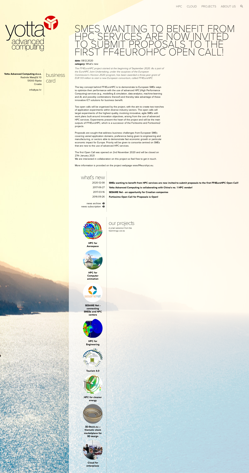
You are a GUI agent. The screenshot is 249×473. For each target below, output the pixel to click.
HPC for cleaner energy (93, 399)
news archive (94, 203)
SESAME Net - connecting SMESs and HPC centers (93, 310)
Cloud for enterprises (92, 464)
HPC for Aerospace (93, 245)
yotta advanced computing (31, 33)
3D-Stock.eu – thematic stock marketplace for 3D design (93, 431)
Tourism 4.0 (92, 370)
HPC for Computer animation (92, 275)
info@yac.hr (35, 89)
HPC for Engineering (92, 343)
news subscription (91, 206)
